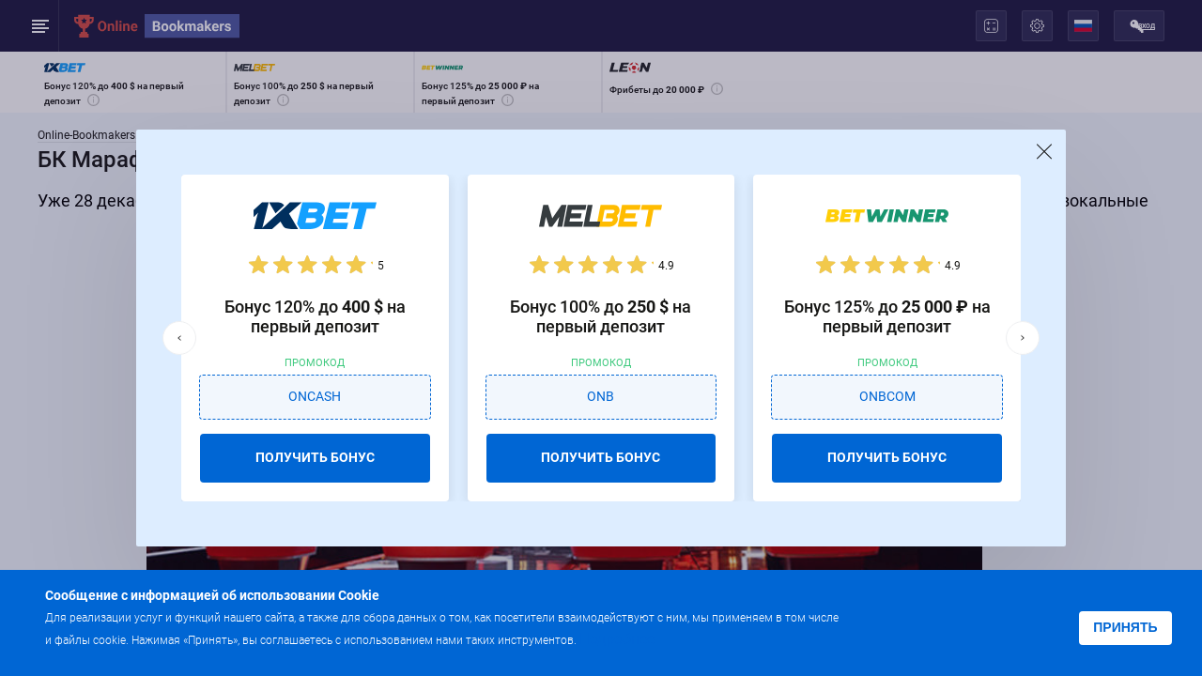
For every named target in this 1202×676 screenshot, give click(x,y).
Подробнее (617, 639)
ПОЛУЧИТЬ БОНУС (315, 457)
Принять (1125, 627)
